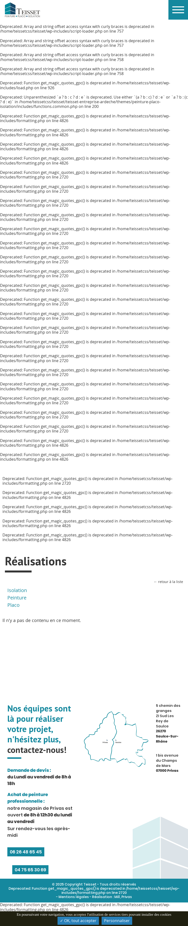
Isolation (17, 590)
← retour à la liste (168, 581)
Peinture (16, 597)
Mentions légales (74, 896)
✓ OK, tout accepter (78, 920)
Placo (13, 605)
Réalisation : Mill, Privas (112, 896)
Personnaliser (117, 920)
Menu (176, 5)
